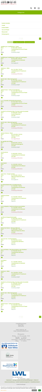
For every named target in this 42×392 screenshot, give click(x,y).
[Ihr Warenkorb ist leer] (35, 8)
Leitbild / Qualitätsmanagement (22, 381)
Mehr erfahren (3, 390)
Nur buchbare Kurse (29, 42)
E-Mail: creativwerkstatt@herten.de (21, 331)
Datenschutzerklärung (9, 381)
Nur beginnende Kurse (19, 42)
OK (39, 390)
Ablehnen (34, 390)
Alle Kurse (10, 42)
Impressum (8, 380)
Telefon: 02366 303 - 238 (21, 329)
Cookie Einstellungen (21, 384)
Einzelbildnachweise (35, 381)
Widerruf (36, 380)
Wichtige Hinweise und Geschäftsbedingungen (23, 380)
